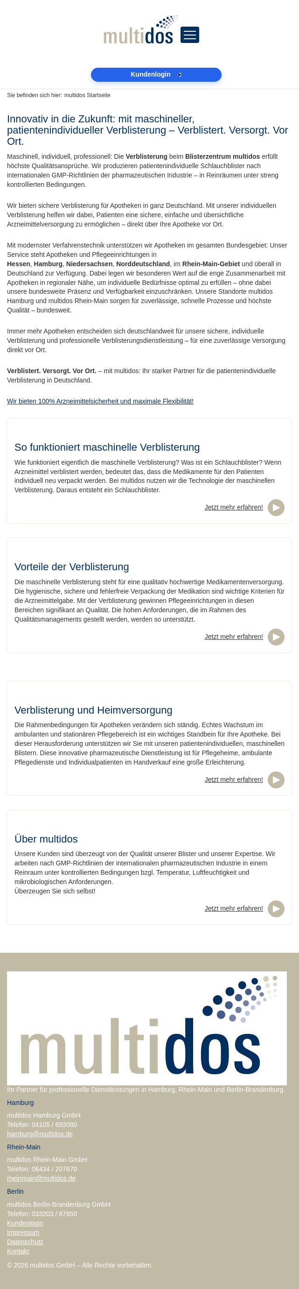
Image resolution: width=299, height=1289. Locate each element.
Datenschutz (25, 1242)
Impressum (23, 1232)
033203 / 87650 (54, 1214)
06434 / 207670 (54, 1169)
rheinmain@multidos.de (41, 1178)
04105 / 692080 (54, 1124)
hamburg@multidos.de (40, 1134)
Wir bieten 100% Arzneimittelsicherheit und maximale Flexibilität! (100, 401)
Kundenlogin (25, 1223)
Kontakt (18, 1251)
